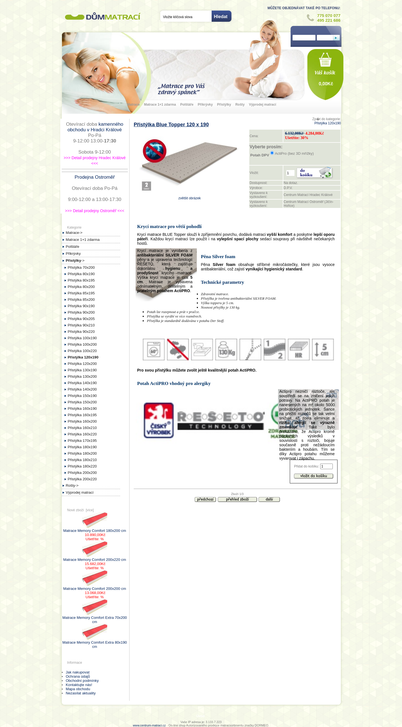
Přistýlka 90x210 (81, 325)
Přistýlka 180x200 (82, 453)
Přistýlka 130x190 (82, 370)
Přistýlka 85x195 (81, 293)
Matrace (133, 104)
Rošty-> (72, 485)
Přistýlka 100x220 (82, 351)
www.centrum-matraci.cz (149, 725)
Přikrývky (205, 104)
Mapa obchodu (78, 689)
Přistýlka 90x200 (81, 312)
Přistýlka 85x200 (81, 299)
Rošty (240, 104)
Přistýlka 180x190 (82, 447)
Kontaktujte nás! (79, 685)
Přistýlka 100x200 (82, 344)
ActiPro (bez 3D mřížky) (294, 153)
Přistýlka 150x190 (82, 396)
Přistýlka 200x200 (82, 473)
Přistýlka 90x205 (81, 319)
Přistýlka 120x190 (327, 123)
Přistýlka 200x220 (82, 479)
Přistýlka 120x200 (82, 364)
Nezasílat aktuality (81, 693)
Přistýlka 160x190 (82, 408)
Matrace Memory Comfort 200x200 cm (94, 586)
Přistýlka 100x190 (82, 338)
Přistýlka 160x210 (82, 428)
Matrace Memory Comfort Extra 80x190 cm (95, 642)
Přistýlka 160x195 (82, 415)
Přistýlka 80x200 (81, 287)
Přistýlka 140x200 (82, 389)
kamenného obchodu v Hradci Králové (95, 127)
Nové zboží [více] (80, 510)
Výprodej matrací (262, 104)
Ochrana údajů (78, 676)
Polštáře (186, 104)
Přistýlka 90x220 (81, 331)
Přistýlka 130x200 (82, 376)
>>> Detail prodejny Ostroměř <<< (94, 211)
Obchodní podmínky (82, 680)
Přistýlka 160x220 (82, 434)
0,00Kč (326, 83)
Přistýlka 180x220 (82, 466)
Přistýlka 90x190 (81, 306)
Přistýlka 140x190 (82, 383)
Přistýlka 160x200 (82, 421)
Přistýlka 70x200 (81, 267)
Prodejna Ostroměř (95, 177)
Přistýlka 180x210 (82, 460)
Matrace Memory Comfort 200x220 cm (94, 557)
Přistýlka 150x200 (82, 402)
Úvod (200, 716)
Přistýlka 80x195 (81, 280)
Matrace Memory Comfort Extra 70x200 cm (95, 617)
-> (75, 260)
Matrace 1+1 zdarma (160, 104)
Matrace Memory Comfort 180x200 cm (94, 528)
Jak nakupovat (78, 672)
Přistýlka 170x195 (82, 440)
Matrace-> (74, 233)
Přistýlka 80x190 (81, 274)
